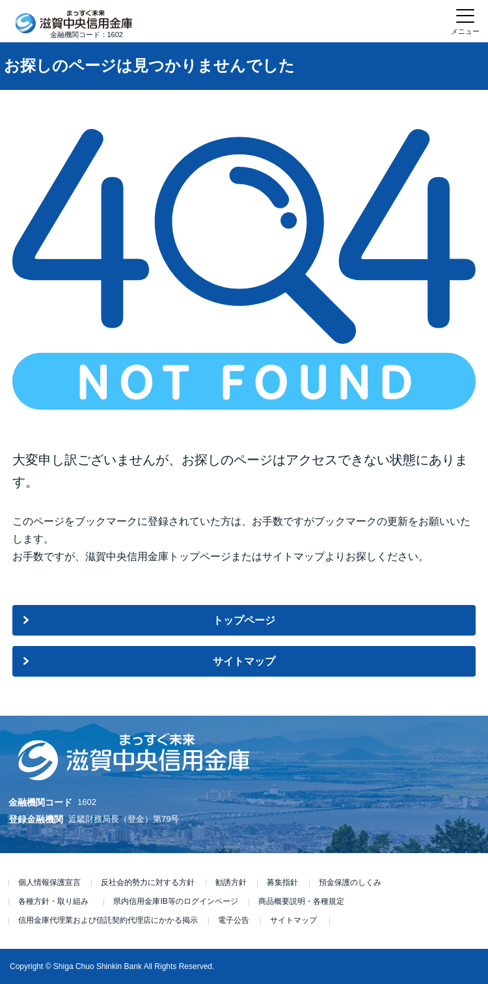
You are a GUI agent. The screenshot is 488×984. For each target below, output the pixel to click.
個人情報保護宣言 (49, 882)
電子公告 (233, 920)
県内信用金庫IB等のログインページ (175, 901)
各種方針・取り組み (53, 901)
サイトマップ (244, 661)
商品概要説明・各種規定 (301, 901)
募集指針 (282, 882)
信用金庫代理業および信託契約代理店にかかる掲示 (108, 920)
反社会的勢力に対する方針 (148, 882)
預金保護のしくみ (350, 882)
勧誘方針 (231, 882)
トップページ (244, 620)
